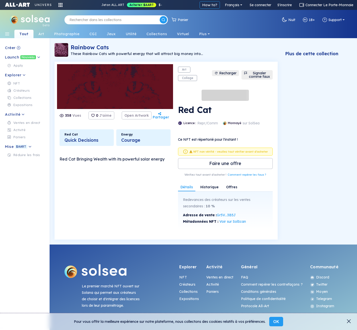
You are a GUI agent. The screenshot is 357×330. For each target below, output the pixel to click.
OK (276, 321)
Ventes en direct (219, 277)
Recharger (225, 73)
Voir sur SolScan (232, 221)
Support (332, 19)
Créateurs (187, 284)
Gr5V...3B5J (226, 215)
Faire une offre (225, 163)
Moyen (319, 292)
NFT (183, 277)
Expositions (189, 299)
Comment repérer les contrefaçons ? (272, 284)
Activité (212, 284)
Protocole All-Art (255, 306)
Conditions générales (258, 291)
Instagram (322, 306)
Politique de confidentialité (263, 299)
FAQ (244, 277)
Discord (319, 277)
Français (232, 5)
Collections (188, 291)
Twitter (318, 284)
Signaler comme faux (257, 75)
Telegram (321, 299)
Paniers (212, 291)
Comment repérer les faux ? (247, 174)
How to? (209, 4)
